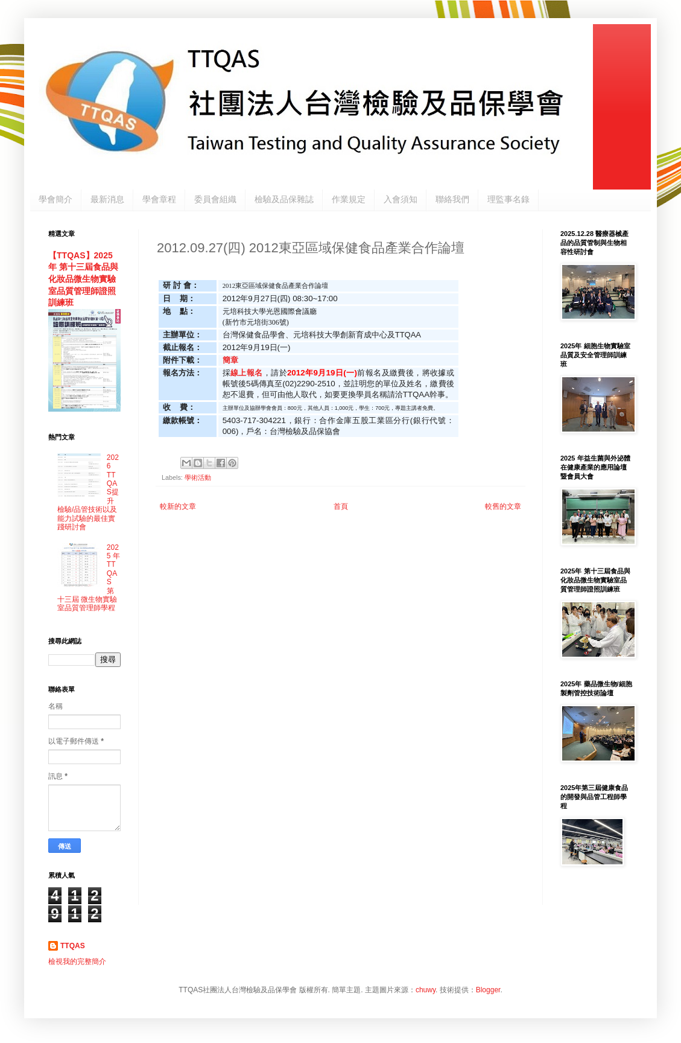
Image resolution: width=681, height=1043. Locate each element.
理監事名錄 (508, 199)
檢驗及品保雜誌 (284, 199)
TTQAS (72, 946)
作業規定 (349, 199)
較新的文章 (178, 506)
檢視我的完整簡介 (77, 961)
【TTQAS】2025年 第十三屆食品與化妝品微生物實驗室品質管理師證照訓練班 (83, 279)
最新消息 (107, 199)
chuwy (426, 990)
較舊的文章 (503, 506)
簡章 (230, 360)
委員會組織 (215, 199)
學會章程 (159, 199)
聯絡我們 (452, 199)
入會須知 (400, 199)
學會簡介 (55, 199)
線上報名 (246, 372)
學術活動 (198, 477)
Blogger (488, 990)
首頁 (341, 506)
